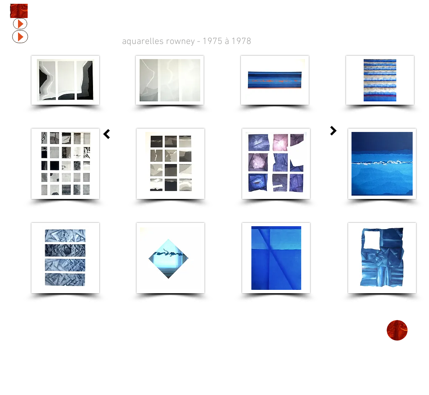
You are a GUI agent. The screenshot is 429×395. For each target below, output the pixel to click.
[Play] (20, 23)
